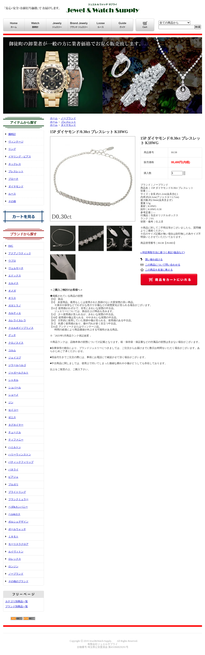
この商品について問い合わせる (162, 264)
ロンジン (13, 566)
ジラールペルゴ (17, 365)
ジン (10, 402)
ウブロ (12, 260)
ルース (12, 193)
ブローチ (13, 178)
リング (12, 149)
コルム (12, 350)
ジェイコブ (14, 357)
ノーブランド (15, 573)
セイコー (13, 409)
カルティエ (14, 313)
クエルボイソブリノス (21, 327)
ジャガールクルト (18, 372)
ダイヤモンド (15, 186)
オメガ (12, 290)
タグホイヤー (15, 424)
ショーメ (13, 394)
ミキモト (13, 536)
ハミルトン (14, 447)
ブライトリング (17, 492)
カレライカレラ (17, 320)
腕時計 (12, 134)
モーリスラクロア (18, 544)
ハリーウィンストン (19, 454)
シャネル (13, 380)
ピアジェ (13, 476)
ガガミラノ (14, 305)
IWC (10, 245)
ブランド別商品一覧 (16, 606)
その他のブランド (18, 581)
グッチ (12, 335)
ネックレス (14, 164)
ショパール (14, 387)
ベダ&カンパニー (18, 506)
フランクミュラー (18, 499)
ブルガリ (13, 484)
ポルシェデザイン (18, 521)
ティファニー (15, 439)
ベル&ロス (14, 514)
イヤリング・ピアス (19, 156)
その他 (12, 201)
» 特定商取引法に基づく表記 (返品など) (163, 252)
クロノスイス (15, 342)
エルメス (13, 283)
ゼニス (12, 417)
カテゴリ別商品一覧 (16, 601)
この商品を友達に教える (159, 269)
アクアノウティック (19, 253)
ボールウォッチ (17, 529)
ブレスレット (15, 171)
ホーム (54, 118)
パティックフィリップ (21, 462)
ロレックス (14, 558)
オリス (12, 298)
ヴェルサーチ (15, 268)
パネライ (13, 469)
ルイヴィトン (15, 551)
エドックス (14, 275)
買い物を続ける (154, 259)
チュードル (14, 432)
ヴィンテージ (15, 141)
